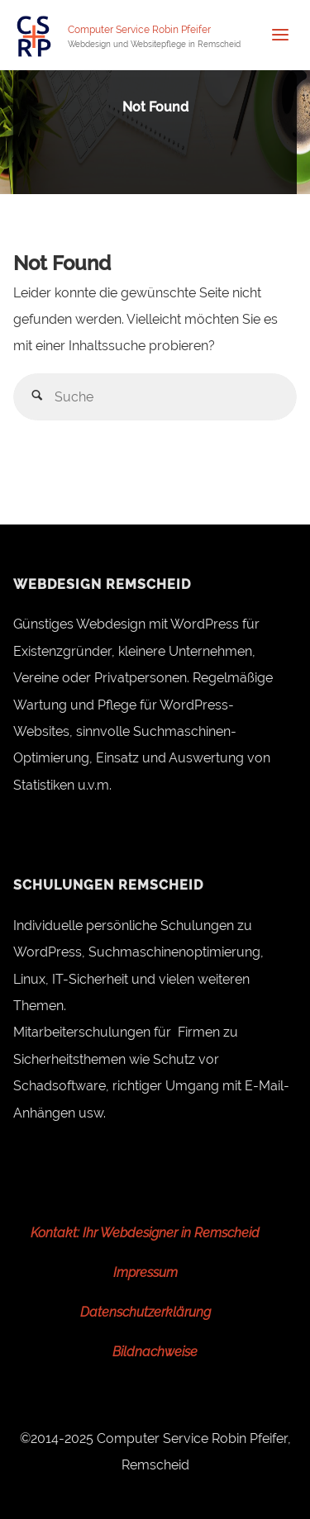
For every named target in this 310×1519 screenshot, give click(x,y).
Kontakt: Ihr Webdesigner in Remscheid (145, 1233)
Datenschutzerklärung (145, 1312)
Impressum (145, 1272)
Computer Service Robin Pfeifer (139, 30)
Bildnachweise (155, 1352)
